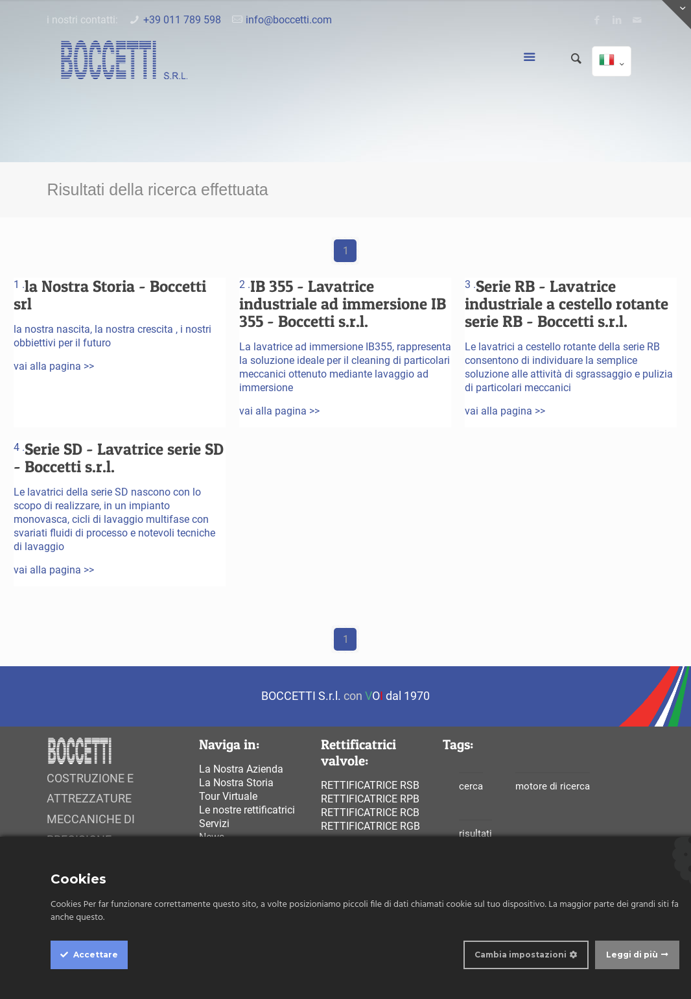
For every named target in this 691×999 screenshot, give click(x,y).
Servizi (214, 823)
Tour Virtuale (228, 796)
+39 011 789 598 (182, 20)
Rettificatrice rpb (370, 799)
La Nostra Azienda (241, 769)
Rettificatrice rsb (370, 785)
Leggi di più (632, 954)
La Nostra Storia (236, 782)
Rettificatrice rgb (370, 826)
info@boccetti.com (289, 20)
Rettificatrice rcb (370, 812)
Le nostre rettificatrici (247, 810)
